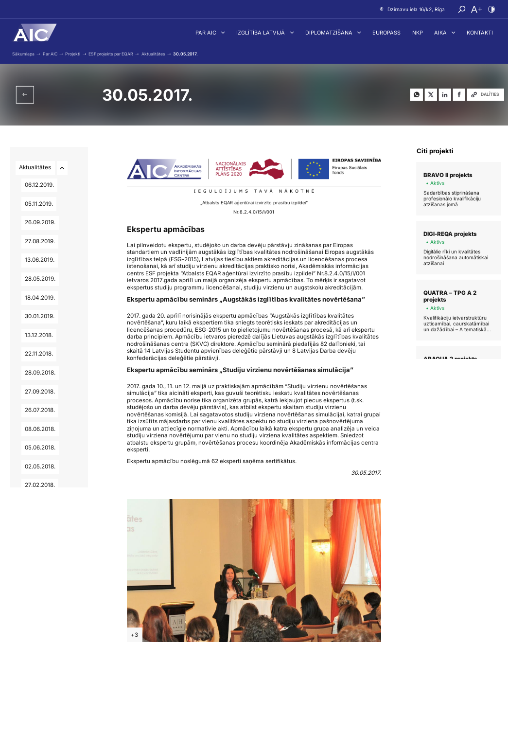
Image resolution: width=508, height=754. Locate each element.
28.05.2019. (40, 278)
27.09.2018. (40, 391)
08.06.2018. (40, 429)
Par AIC (206, 32)
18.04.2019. (40, 297)
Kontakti (480, 32)
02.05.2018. (40, 466)
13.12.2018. (39, 335)
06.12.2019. (39, 184)
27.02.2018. (40, 485)
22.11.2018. (39, 353)
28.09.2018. (40, 372)
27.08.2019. (40, 241)
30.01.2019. (39, 316)
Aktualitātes (35, 167)
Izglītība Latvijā (261, 32)
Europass (386, 32)
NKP (417, 32)
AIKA (441, 32)
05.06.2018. (40, 447)
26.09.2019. (40, 222)
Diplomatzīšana (329, 32)
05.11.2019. (39, 203)
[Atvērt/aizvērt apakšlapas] (62, 168)
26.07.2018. (40, 410)
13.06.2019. (39, 259)
